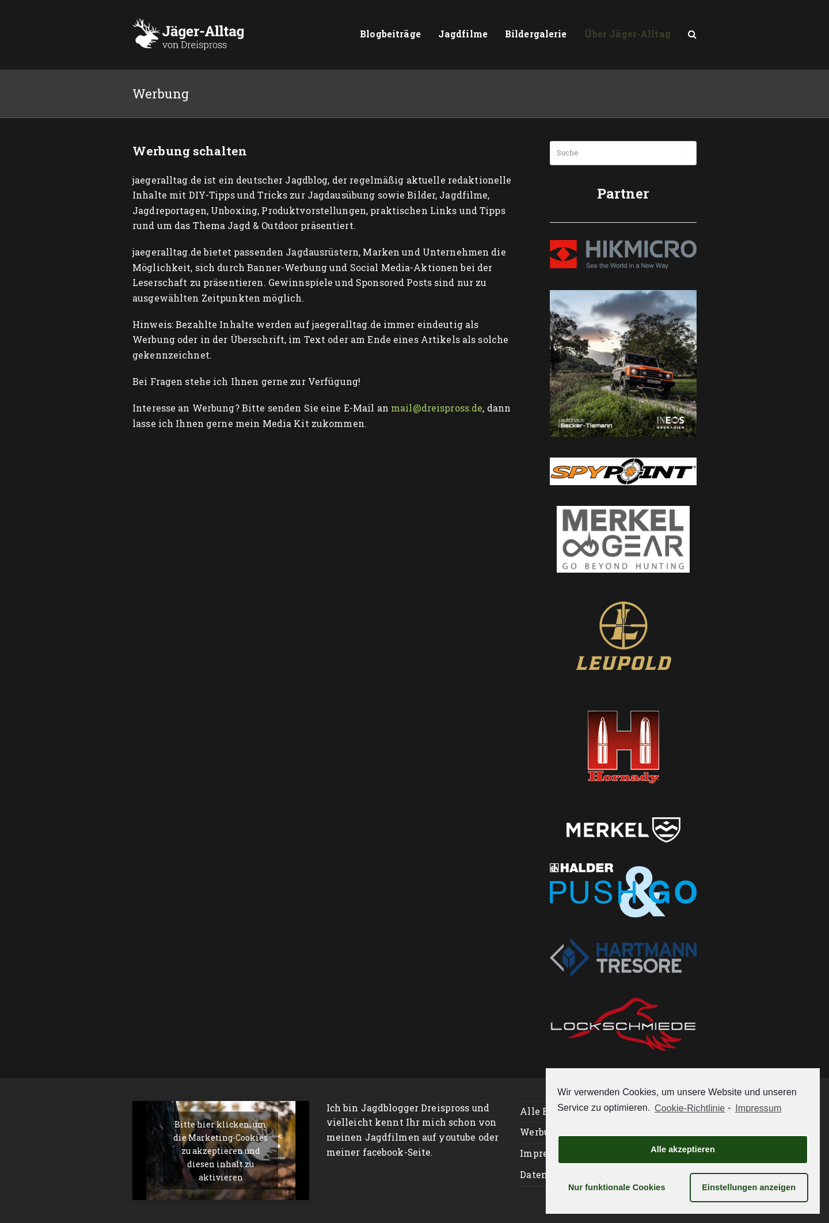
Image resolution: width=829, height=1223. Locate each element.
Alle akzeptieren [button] (683, 1149)
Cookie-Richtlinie (690, 1108)
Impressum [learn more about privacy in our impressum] (758, 1108)
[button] (692, 34)
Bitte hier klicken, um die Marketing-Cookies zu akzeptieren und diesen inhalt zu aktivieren (220, 1150)
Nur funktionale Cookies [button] (617, 1187)
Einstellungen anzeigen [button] (749, 1187)
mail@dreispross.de (436, 408)
